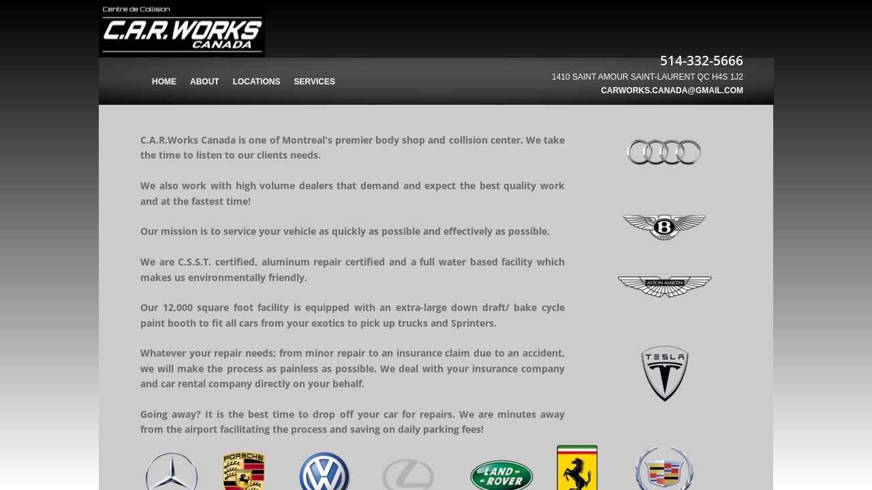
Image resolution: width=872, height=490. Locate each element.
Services (314, 81)
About (204, 81)
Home (164, 81)
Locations (257, 81)
